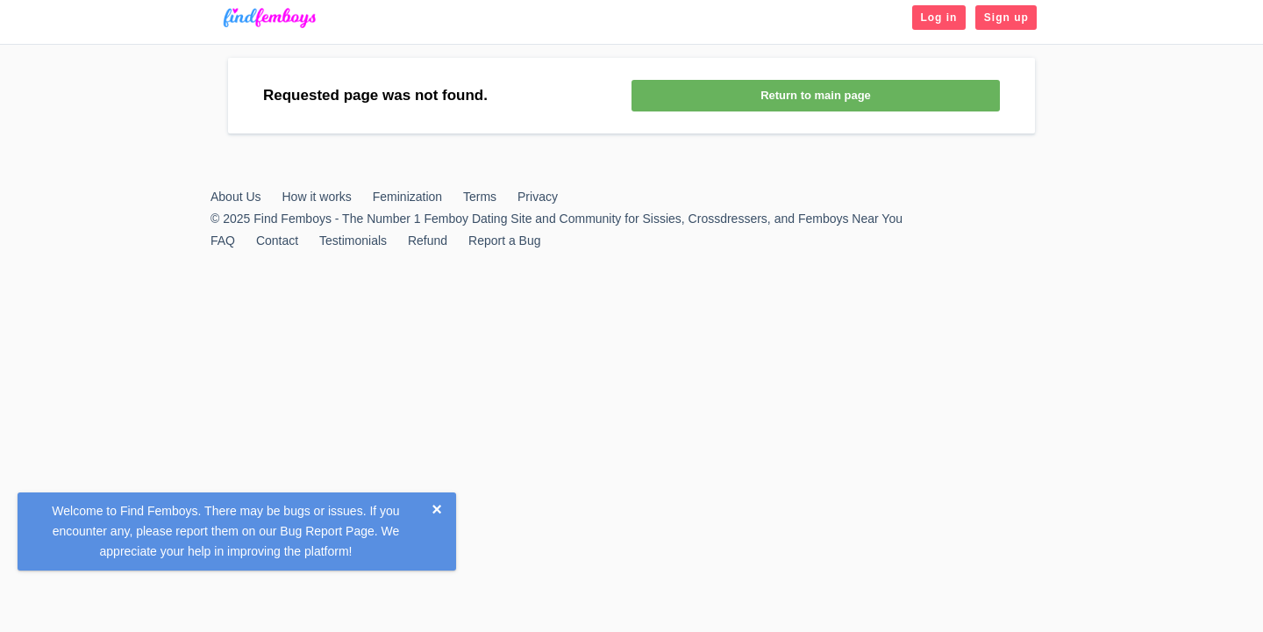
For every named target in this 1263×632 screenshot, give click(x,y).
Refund (427, 240)
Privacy (537, 197)
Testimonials (353, 240)
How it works (316, 197)
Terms (479, 197)
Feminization (407, 197)
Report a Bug (504, 240)
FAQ (222, 240)
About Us (235, 197)
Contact (277, 240)
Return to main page (815, 95)
